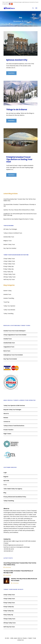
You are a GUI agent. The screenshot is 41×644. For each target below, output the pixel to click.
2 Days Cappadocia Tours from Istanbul (15, 335)
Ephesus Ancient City (16, 60)
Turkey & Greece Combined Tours (13, 233)
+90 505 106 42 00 (9, 549)
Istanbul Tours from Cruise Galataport (14, 331)
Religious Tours (8, 240)
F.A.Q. (5, 484)
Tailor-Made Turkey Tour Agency (13, 488)
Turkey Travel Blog (8, 313)
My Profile (6, 480)
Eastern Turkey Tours (9, 244)
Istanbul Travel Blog (9, 298)
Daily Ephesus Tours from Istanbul (13, 355)
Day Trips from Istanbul (10, 359)
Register (6, 476)
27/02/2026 (16, 583)
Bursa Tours (7, 351)
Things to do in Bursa (16, 109)
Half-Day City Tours (9, 279)
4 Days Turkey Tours (9, 261)
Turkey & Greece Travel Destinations (14, 425)
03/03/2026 (8, 575)
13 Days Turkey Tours (9, 274)
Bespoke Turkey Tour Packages (12, 409)
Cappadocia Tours (9, 347)
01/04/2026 (8, 567)
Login (5, 472)
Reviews (6, 417)
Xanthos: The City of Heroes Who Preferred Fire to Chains (19, 210)
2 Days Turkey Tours (9, 258)
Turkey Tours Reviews (9, 310)
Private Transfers (8, 429)
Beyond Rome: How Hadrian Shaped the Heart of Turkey (18, 219)
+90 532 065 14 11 (8, 551)
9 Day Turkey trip (8, 271)
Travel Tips (6, 302)
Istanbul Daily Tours (9, 237)
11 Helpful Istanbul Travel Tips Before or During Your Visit (19, 159)
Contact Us (7, 421)
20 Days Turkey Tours (9, 277)
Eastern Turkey (8, 290)
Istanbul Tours (7, 294)
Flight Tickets (7, 433)
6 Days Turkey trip (9, 266)
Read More (11, 73)
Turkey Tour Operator (9, 306)
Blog (5, 492)
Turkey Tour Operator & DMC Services (14, 405)
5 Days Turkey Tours (9, 264)
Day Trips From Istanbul (10, 248)
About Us (6, 413)
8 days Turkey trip (9, 269)
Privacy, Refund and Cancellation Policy (15, 497)
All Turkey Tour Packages (10, 229)
